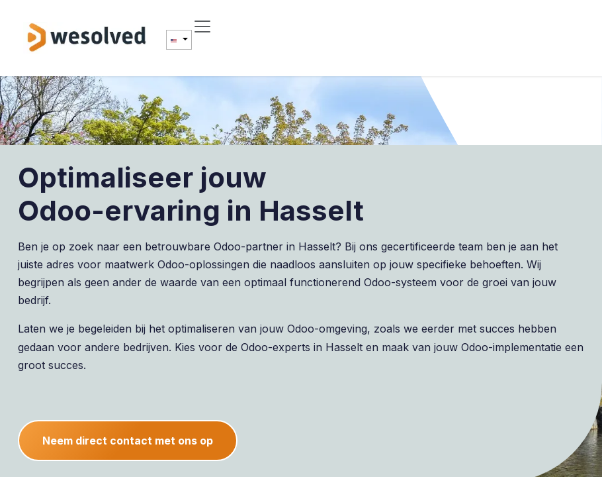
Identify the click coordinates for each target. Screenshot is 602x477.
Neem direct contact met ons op (127, 440)
